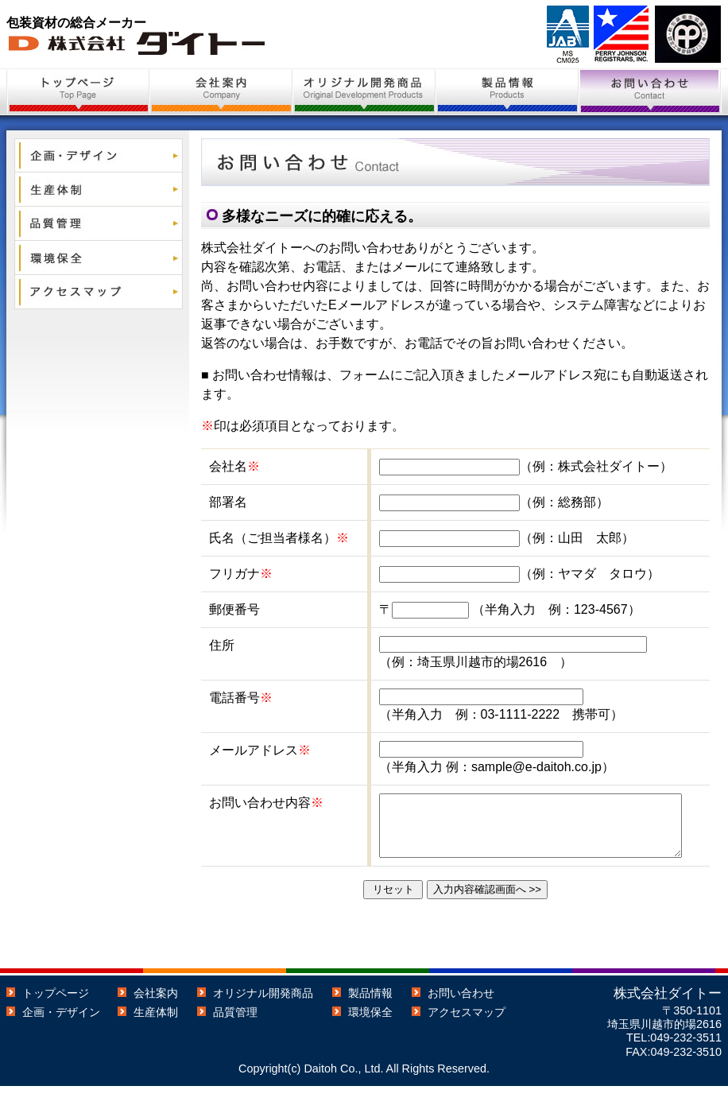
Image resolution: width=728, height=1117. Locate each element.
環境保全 (370, 1043)
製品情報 (370, 1024)
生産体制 (156, 1043)
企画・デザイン (61, 1043)
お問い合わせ (461, 1024)
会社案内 (156, 1024)
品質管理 (235, 1043)
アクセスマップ (466, 1043)
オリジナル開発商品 (263, 1024)
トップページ (55, 1024)
